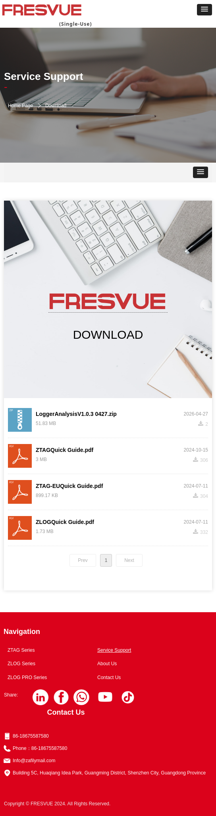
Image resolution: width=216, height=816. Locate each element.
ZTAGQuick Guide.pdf (64, 450)
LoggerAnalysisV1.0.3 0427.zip (76, 414)
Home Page (20, 105)
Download (55, 105)
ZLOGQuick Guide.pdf (65, 522)
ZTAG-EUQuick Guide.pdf (69, 486)
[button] (204, 9)
